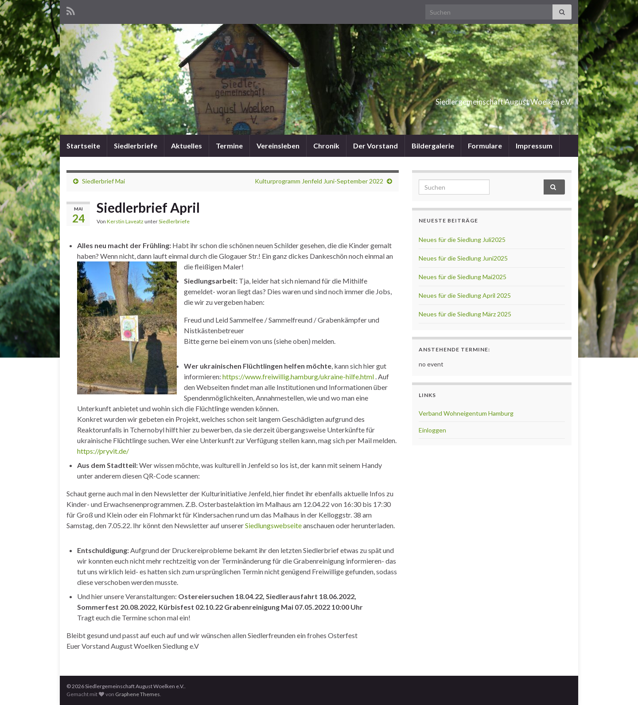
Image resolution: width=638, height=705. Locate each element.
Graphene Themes (137, 694)
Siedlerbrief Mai (103, 181)
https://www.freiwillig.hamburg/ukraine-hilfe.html (298, 376)
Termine (229, 145)
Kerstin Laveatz (125, 221)
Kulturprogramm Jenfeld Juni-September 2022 (319, 181)
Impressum (534, 145)
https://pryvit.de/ (103, 451)
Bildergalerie (433, 145)
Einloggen (432, 430)
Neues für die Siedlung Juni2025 (463, 258)
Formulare (485, 145)
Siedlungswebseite (273, 525)
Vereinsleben (278, 145)
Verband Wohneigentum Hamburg (466, 413)
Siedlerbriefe (135, 145)
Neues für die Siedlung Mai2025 (462, 276)
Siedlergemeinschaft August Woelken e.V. (455, 99)
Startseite (83, 145)
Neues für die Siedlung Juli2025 (462, 239)
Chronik (326, 145)
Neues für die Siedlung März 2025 (465, 314)
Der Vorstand (375, 145)
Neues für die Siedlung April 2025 (465, 295)
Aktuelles (186, 145)
